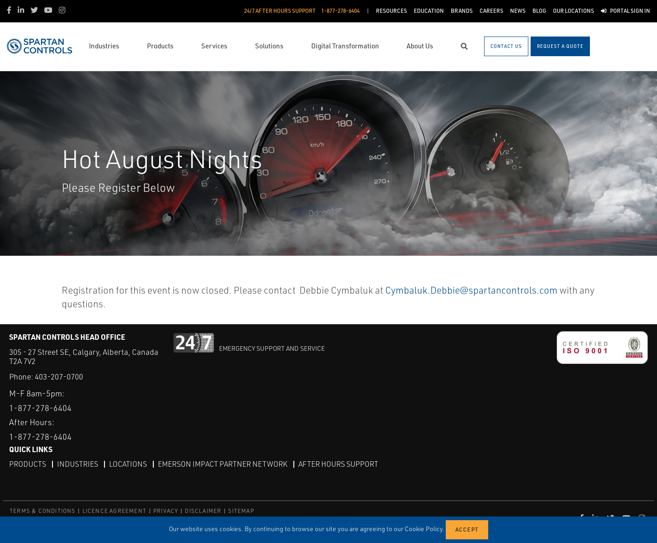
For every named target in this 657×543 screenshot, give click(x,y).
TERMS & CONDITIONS (43, 510)
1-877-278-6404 (40, 408)
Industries (77, 464)
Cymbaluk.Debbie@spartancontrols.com (471, 290)
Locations (128, 464)
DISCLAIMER (203, 510)
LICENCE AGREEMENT (114, 510)
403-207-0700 (59, 376)
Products (27, 464)
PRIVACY (165, 510)
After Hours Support (338, 464)
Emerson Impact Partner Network (222, 464)
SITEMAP (241, 510)
